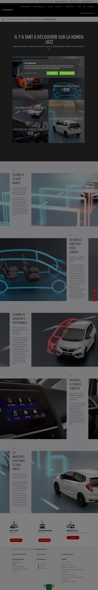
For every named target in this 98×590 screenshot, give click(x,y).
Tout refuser (52, 73)
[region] (49, 68)
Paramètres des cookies (31, 72)
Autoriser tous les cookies (67, 73)
